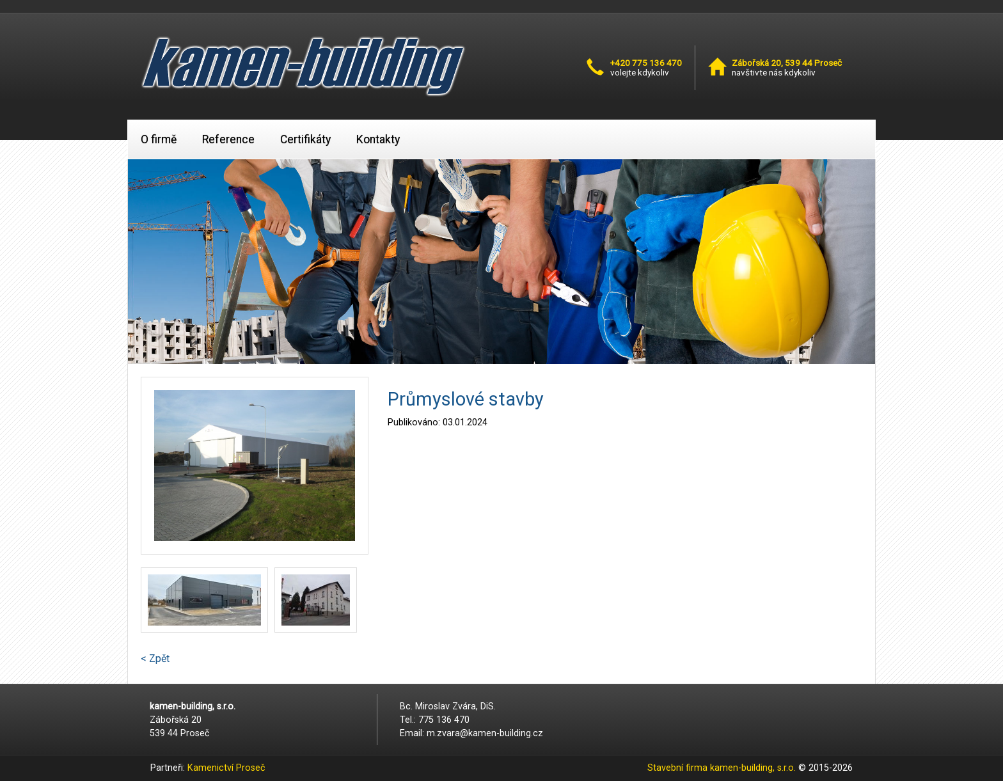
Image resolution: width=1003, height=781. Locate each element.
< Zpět (155, 658)
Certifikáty (305, 139)
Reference (228, 139)
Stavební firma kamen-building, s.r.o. (721, 767)
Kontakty (378, 139)
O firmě (159, 139)
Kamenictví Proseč (226, 767)
